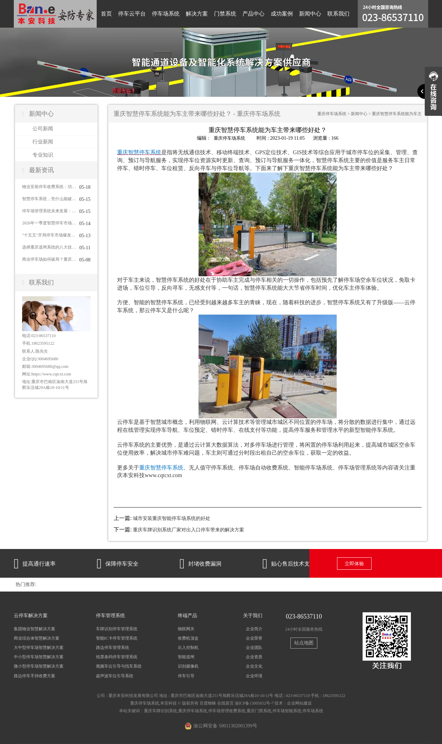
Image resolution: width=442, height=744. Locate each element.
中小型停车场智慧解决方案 (39, 656)
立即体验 (354, 563)
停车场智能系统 (286, 710)
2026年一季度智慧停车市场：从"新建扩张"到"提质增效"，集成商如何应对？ (49, 223)
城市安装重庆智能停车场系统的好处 (171, 518)
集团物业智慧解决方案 (34, 628)
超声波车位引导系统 (114, 675)
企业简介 (254, 628)
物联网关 (186, 628)
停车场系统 (166, 14)
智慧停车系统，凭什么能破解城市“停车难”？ (49, 198)
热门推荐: (26, 584)
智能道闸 (186, 656)
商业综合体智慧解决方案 (36, 638)
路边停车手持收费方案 (34, 675)
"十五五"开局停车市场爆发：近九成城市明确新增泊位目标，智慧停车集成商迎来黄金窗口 (49, 235)
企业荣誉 (254, 638)
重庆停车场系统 (331, 113)
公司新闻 (42, 128)
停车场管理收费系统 (227, 710)
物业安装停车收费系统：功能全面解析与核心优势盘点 (49, 186)
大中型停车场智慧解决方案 (39, 647)
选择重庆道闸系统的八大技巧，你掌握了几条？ (49, 247)
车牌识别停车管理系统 (116, 628)
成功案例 (282, 14)
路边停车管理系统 (112, 647)
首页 (106, 14)
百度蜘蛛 (208, 702)
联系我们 (338, 14)
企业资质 (254, 656)
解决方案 (197, 14)
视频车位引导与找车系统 (119, 666)
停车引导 (186, 675)
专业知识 (42, 155)
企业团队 (254, 647)
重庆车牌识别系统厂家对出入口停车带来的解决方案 (188, 529)
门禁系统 (225, 14)
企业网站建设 (299, 702)
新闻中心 (310, 14)
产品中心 (253, 14)
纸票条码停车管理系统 (116, 656)
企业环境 (254, 675)
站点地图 (304, 642)
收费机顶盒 (188, 638)
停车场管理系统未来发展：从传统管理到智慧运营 (49, 210)
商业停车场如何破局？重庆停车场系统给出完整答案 (49, 259)
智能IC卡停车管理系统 (116, 638)
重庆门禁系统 (259, 710)
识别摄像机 (188, 666)
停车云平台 (132, 14)
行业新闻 (42, 142)
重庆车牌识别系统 (160, 710)
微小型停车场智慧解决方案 (39, 666)
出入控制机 (188, 647)
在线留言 (225, 702)
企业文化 (254, 666)
